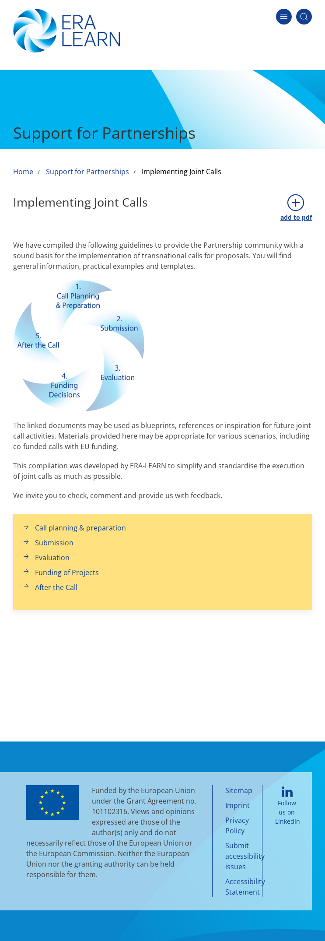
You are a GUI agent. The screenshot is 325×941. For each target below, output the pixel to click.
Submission (47, 542)
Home (23, 171)
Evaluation (46, 557)
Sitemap (238, 790)
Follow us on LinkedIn (287, 806)
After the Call (49, 587)
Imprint (237, 805)
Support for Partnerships (87, 171)
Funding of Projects (60, 572)
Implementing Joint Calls (181, 171)
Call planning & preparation (74, 528)
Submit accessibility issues (245, 856)
